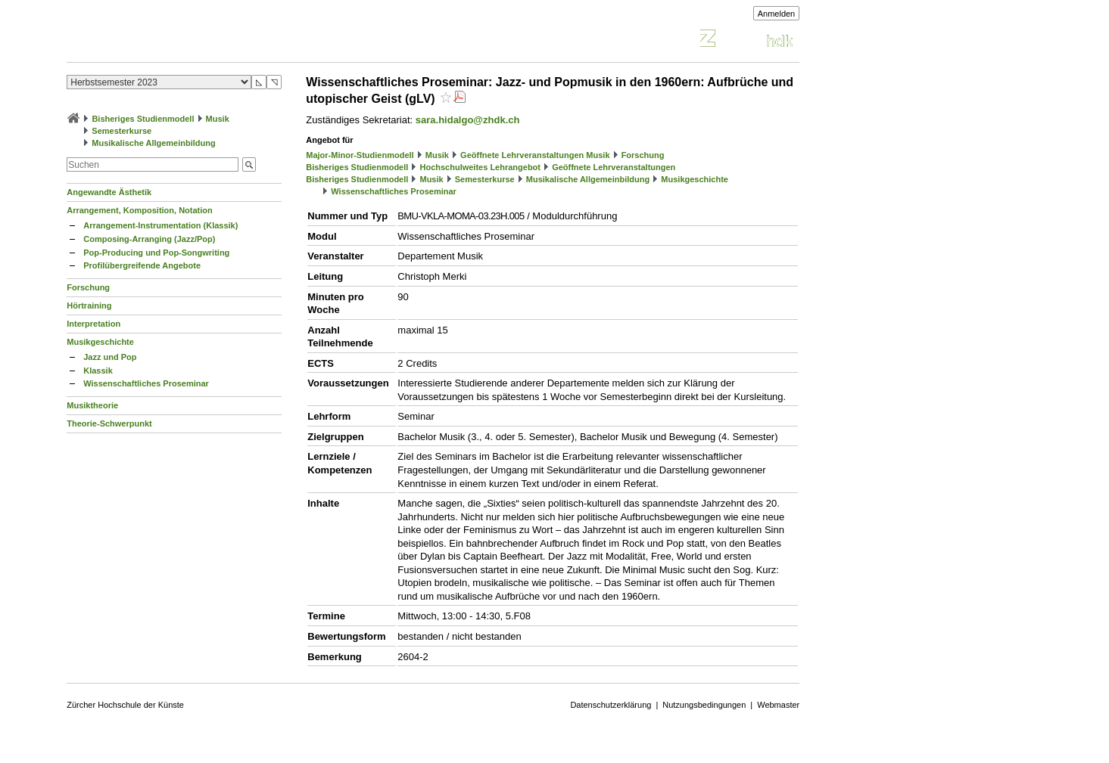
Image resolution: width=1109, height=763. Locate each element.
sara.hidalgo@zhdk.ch (468, 120)
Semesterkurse (121, 130)
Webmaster (778, 704)
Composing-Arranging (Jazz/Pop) (149, 238)
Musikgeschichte (100, 341)
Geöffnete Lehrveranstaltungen (613, 167)
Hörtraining (89, 305)
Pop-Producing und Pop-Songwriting (156, 252)
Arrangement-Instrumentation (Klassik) (160, 225)
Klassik (98, 370)
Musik (217, 118)
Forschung (88, 287)
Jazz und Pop (109, 356)
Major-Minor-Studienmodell (359, 155)
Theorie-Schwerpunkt (109, 423)
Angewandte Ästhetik (109, 192)
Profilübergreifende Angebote (142, 265)
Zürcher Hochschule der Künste (125, 704)
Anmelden (777, 13)
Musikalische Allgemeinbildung (153, 142)
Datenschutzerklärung (610, 704)
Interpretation (93, 323)
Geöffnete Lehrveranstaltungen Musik (534, 155)
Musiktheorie (92, 405)
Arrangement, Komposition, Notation (140, 210)
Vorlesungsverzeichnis (177, 40)
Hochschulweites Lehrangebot (479, 167)
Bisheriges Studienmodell (143, 118)
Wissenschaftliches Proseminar (146, 383)
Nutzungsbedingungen (704, 704)
